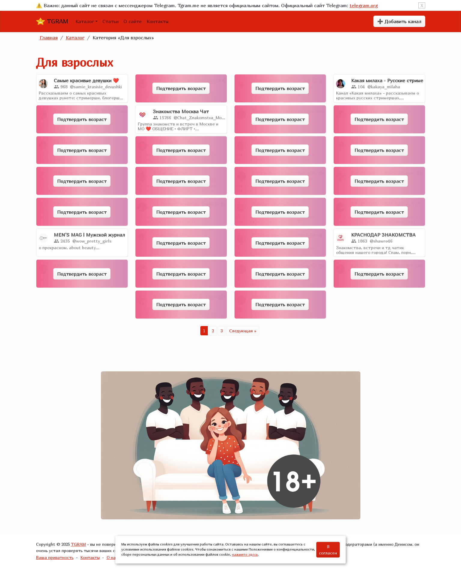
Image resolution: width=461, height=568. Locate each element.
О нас (112, 557)
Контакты (157, 21)
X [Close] (421, 5)
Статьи (110, 21)
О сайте (132, 21)
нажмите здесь (245, 554)
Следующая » (242, 330)
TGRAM (52, 21)
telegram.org (364, 5)
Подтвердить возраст (181, 88)
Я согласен (328, 549)
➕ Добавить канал (399, 21)
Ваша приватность (55, 557)
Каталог (84, 21)
